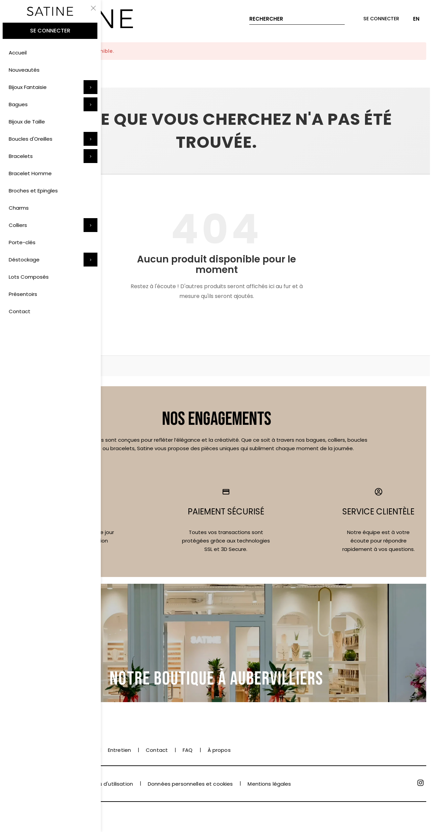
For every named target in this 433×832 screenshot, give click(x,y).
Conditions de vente (33, 783)
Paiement (19, 750)
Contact (157, 750)
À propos (219, 750)
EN (416, 18)
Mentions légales (269, 783)
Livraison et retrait (70, 750)
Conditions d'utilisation (103, 783)
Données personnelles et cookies (190, 783)
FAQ (187, 750)
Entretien (119, 750)
